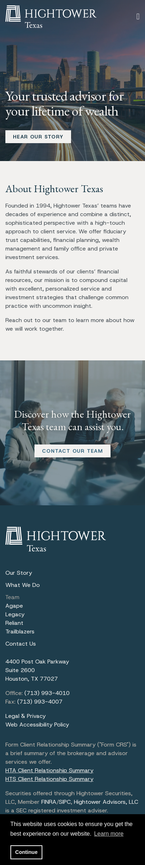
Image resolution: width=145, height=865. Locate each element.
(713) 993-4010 (47, 693)
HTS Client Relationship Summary (49, 779)
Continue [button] (26, 852)
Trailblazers (19, 631)
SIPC (65, 802)
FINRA (48, 802)
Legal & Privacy (25, 716)
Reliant (14, 623)
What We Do (22, 585)
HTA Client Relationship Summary (49, 770)
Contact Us (20, 643)
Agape (14, 605)
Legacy (14, 614)
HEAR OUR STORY (38, 136)
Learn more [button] (108, 834)
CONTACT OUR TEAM (72, 451)
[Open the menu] (138, 16)
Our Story (18, 573)
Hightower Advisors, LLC (106, 802)
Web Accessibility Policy (37, 724)
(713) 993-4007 (39, 701)
